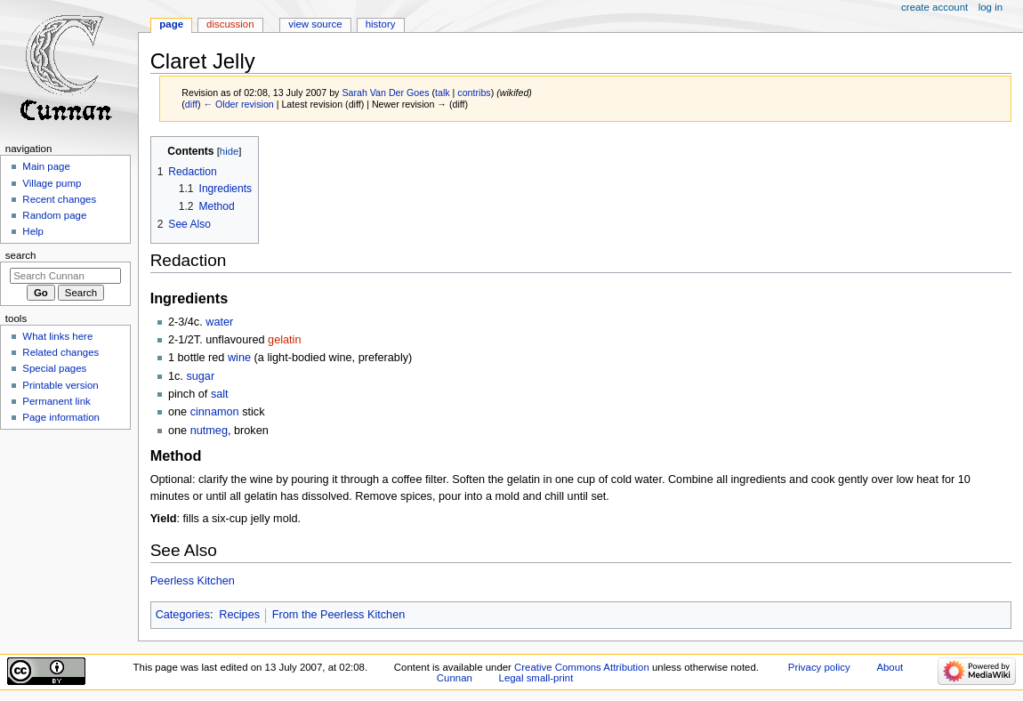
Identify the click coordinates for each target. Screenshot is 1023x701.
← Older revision (238, 104)
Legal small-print (536, 678)
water (219, 322)
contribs (473, 92)
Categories (183, 614)
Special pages (54, 368)
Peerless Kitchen (192, 581)
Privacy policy (819, 667)
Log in (991, 7)
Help (33, 231)
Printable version (60, 385)
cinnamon (214, 412)
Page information (61, 417)
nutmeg (209, 430)
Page (171, 24)
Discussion (230, 24)
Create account (934, 7)
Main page (46, 166)
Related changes (60, 352)
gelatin (284, 340)
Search (20, 255)
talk (442, 92)
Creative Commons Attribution (581, 667)
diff (191, 104)
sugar (200, 376)
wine (239, 357)
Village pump (51, 183)
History (381, 24)
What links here (57, 336)
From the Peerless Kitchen (339, 614)
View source (315, 24)
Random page (54, 215)
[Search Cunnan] (65, 276)
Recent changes (59, 199)
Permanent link (56, 401)
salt (220, 394)
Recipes (239, 614)
